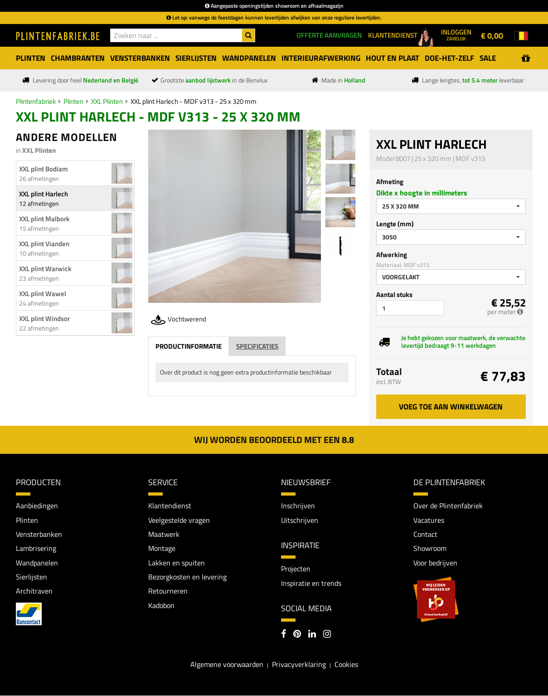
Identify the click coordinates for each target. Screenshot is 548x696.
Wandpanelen (37, 563)
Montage (161, 548)
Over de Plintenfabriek (448, 505)
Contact (425, 534)
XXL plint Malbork (44, 219)
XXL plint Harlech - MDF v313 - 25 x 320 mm (194, 101)
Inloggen (456, 34)
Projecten (295, 569)
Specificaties (257, 346)
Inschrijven (298, 505)
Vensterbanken (39, 534)
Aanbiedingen (37, 505)
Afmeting (389, 181)
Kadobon (161, 606)
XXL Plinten (107, 101)
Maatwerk (163, 534)
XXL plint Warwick (45, 268)
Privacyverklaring (299, 665)
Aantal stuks (394, 294)
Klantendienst (169, 505)
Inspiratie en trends (311, 583)
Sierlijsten (31, 577)
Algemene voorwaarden (226, 665)
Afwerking (391, 254)
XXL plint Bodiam (43, 169)
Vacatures (428, 520)
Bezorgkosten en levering (187, 577)
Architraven (34, 591)
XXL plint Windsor (44, 318)
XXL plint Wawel (42, 293)
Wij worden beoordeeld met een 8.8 (274, 440)
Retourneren (168, 591)
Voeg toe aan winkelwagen (451, 407)
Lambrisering (36, 548)
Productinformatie (188, 346)
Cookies (346, 665)
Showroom (429, 548)
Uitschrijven (299, 520)
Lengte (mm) (395, 224)
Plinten (73, 101)
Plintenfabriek (36, 101)
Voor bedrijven (435, 563)
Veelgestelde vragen (179, 520)
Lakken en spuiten (176, 563)
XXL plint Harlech (43, 194)
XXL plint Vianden (44, 243)
